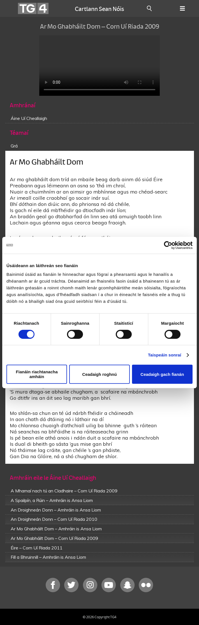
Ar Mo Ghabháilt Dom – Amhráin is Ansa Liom (56, 528)
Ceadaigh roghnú (99, 374)
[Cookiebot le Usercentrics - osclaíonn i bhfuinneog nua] (168, 245)
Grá (14, 146)
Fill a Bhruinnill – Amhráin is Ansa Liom (48, 557)
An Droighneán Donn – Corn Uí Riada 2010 (54, 519)
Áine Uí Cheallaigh (29, 118)
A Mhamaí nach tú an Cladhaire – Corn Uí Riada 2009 (64, 491)
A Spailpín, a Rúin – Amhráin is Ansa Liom (52, 500)
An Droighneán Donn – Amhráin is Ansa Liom (56, 510)
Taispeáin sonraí (164, 355)
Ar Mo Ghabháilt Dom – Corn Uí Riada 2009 (54, 538)
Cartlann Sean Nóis (99, 8)
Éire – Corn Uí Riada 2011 (37, 548)
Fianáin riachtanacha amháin (37, 374)
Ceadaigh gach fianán (162, 374)
